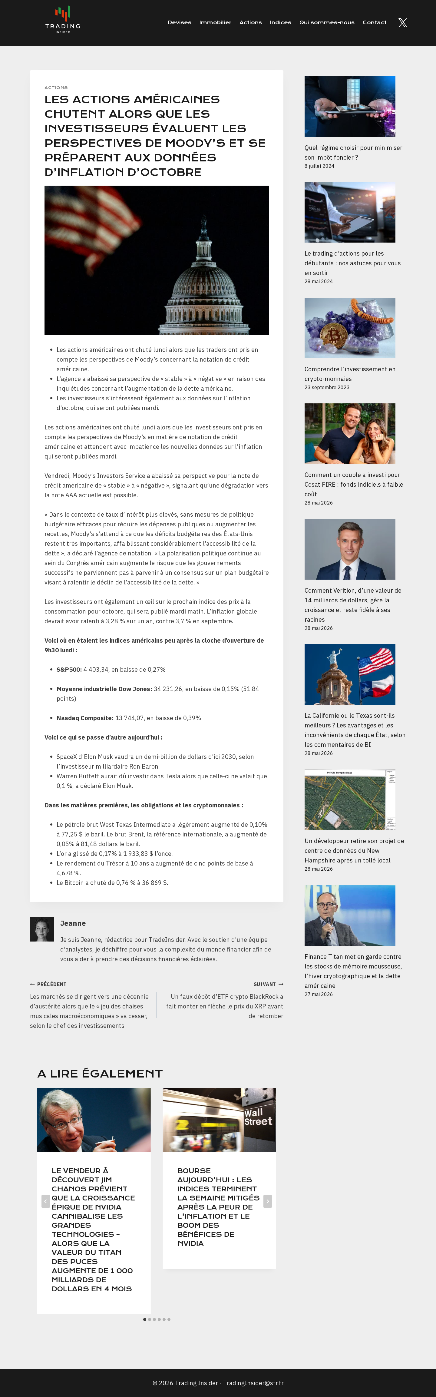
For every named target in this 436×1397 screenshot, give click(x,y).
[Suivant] (267, 1201)
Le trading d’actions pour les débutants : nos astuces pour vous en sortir (353, 263)
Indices (280, 22)
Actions (250, 22)
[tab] (144, 1319)
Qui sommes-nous (327, 22)
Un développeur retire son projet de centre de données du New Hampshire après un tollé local (354, 850)
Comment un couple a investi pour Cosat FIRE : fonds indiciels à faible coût (354, 484)
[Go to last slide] (45, 1201)
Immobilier (215, 22)
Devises (179, 22)
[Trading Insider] (62, 23)
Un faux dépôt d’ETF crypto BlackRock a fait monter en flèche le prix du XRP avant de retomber (223, 999)
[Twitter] (403, 23)
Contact (375, 22)
